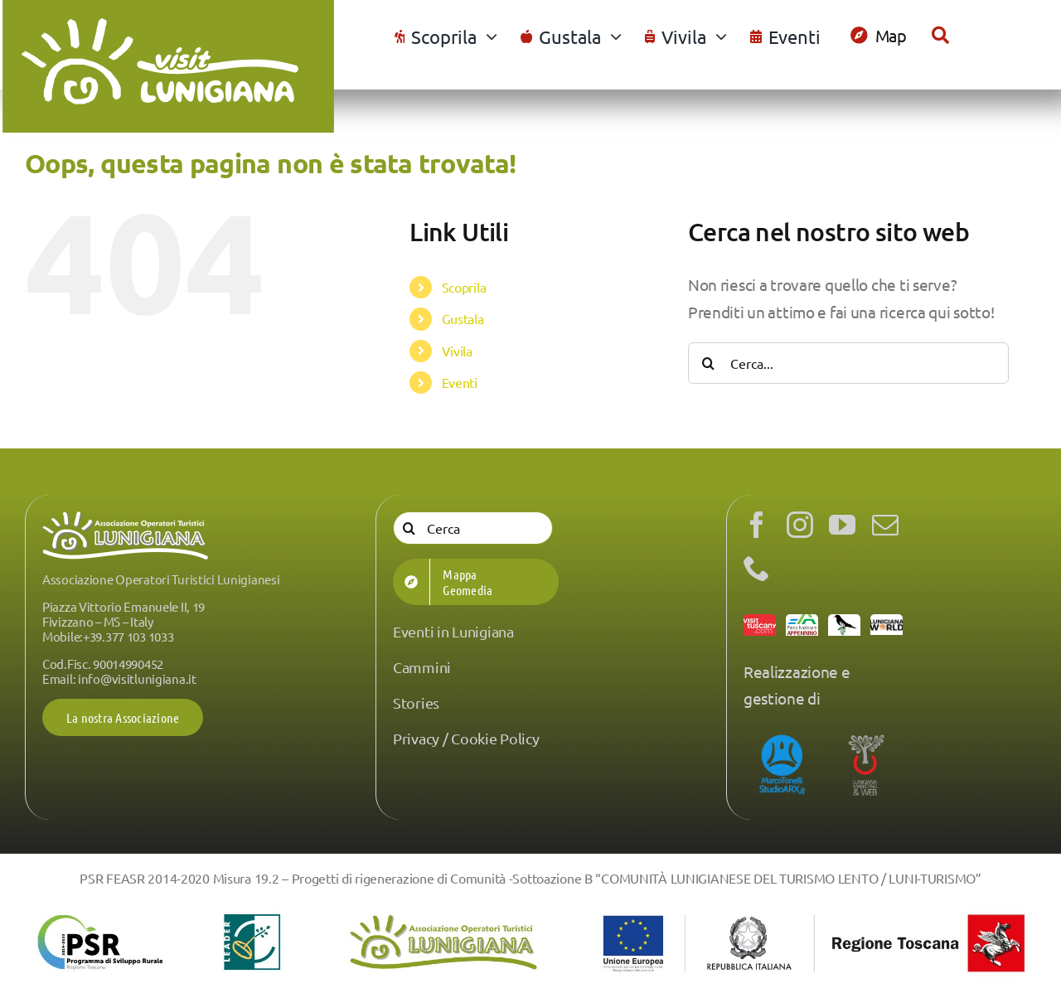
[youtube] (842, 524)
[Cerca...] (848, 363)
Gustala (463, 318)
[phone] (757, 568)
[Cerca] (940, 35)
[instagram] (800, 524)
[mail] (885, 524)
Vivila (457, 350)
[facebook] (757, 524)
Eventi (459, 382)
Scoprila (464, 287)
